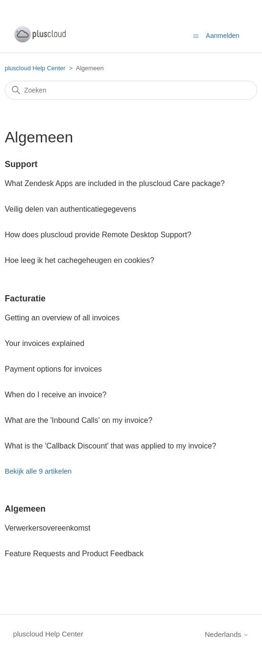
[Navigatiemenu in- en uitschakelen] (196, 35)
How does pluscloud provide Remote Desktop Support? (98, 235)
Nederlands (227, 634)
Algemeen (25, 509)
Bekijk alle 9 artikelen (38, 471)
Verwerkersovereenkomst (48, 528)
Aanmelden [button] (223, 35)
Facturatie (25, 298)
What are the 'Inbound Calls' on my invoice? (78, 420)
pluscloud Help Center (35, 68)
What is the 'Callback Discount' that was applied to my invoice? (110, 446)
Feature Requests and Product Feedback (74, 554)
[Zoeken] (131, 90)
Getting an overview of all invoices (62, 318)
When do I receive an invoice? (55, 395)
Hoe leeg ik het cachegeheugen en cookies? (79, 260)
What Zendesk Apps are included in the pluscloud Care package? (115, 183)
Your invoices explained (44, 343)
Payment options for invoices (53, 369)
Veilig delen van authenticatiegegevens (70, 209)
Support (21, 164)
